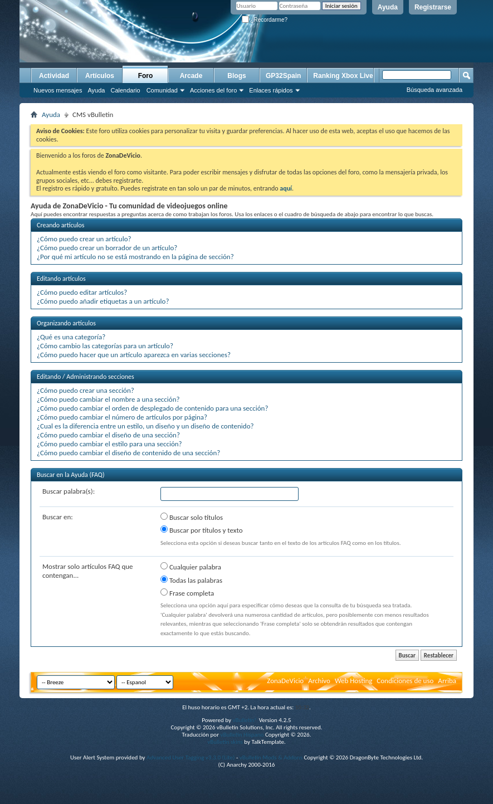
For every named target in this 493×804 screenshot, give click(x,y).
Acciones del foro (213, 90)
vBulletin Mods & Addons (271, 757)
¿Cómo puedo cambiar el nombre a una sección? (108, 399)
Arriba (447, 680)
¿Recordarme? (264, 20)
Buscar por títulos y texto (201, 529)
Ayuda (388, 7)
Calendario (125, 90)
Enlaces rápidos (270, 90)
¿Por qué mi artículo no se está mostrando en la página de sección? (135, 256)
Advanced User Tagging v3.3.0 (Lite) (191, 757)
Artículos (99, 76)
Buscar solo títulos (191, 517)
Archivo (319, 680)
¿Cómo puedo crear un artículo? (84, 239)
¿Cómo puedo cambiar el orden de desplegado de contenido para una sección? (152, 408)
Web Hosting (353, 680)
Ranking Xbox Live (343, 76)
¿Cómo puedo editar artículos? (82, 292)
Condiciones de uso (405, 680)
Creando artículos (61, 225)
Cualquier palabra (190, 566)
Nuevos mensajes (57, 90)
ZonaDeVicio (285, 680)
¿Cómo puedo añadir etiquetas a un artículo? (103, 301)
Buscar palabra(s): (68, 491)
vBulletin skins (225, 741)
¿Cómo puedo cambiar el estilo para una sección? (109, 444)
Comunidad (162, 90)
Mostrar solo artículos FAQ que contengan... (87, 570)
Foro (145, 76)
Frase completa (187, 592)
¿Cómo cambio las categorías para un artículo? (105, 346)
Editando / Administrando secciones (85, 377)
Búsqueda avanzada (434, 89)
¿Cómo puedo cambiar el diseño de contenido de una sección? (128, 453)
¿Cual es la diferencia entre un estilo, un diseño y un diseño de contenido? (145, 426)
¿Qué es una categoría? (71, 337)
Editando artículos (61, 278)
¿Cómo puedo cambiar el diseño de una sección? (108, 435)
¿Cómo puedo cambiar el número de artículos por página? (122, 417)
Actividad (54, 76)
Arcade (191, 76)
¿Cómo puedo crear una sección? (85, 390)
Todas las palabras (191, 580)
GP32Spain (283, 76)
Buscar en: (57, 517)
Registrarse (432, 7)
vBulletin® (244, 720)
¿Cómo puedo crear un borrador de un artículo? (107, 247)
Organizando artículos (66, 323)
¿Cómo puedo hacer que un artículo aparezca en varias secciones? (134, 354)
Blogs (236, 76)
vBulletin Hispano (242, 734)
